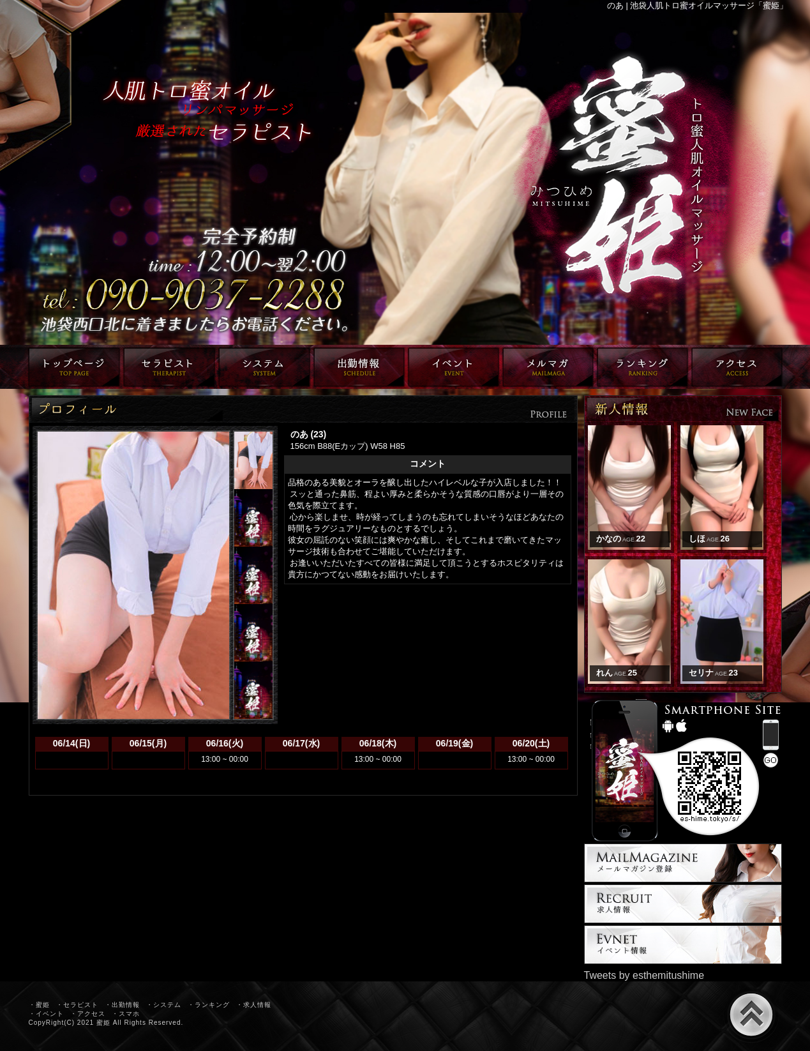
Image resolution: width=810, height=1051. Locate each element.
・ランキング (209, 1004)
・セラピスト (77, 1004)
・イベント (46, 1013)
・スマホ (126, 1013)
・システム (163, 1004)
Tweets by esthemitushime (644, 975)
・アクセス (87, 1013)
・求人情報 (253, 1004)
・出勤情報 (122, 1004)
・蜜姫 (39, 1004)
